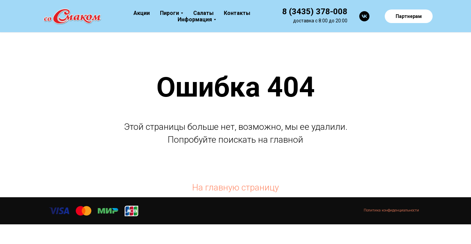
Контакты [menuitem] (237, 13)
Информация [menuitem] (195, 19)
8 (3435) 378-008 (314, 11)
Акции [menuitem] (141, 13)
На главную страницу (235, 187)
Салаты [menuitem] (203, 13)
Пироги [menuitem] (169, 13)
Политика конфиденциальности (391, 210)
